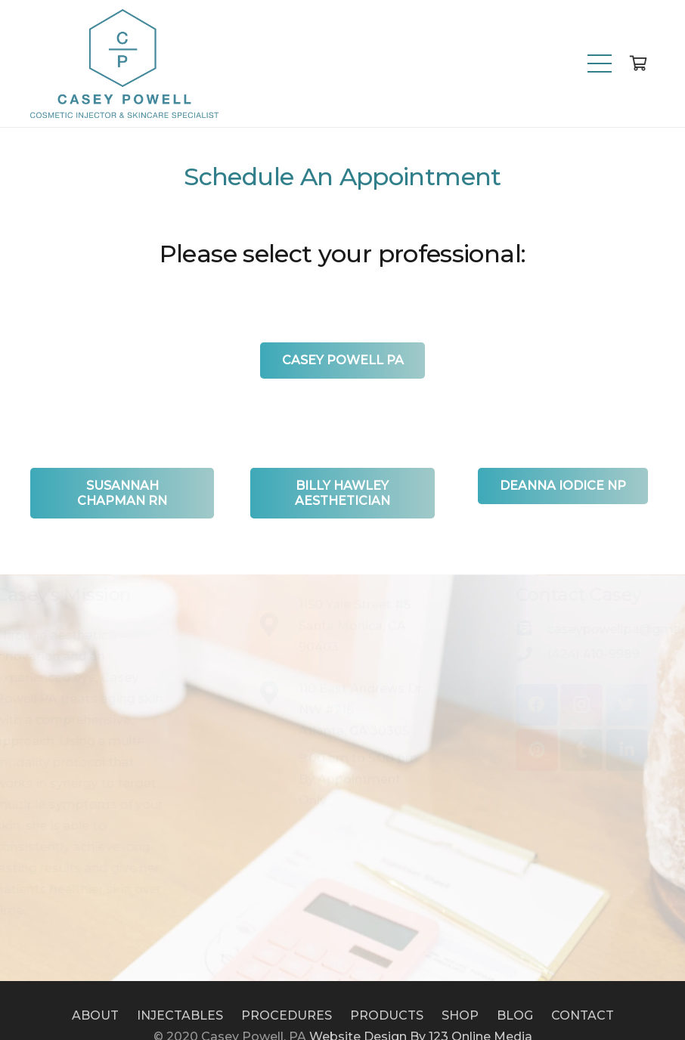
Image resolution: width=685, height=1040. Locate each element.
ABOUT (95, 1015)
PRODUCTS (386, 1015)
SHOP (460, 1015)
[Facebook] (511, 705)
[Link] (124, 63)
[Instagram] (557, 705)
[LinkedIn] (601, 750)
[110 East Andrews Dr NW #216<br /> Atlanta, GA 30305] (277, 720)
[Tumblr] (557, 750)
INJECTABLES (180, 1015)
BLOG (515, 1015)
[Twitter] (601, 705)
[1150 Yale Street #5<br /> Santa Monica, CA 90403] (277, 651)
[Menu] (599, 63)
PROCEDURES (286, 1015)
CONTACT (582, 1015)
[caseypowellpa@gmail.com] (506, 629)
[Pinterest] (511, 750)
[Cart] (638, 63)
